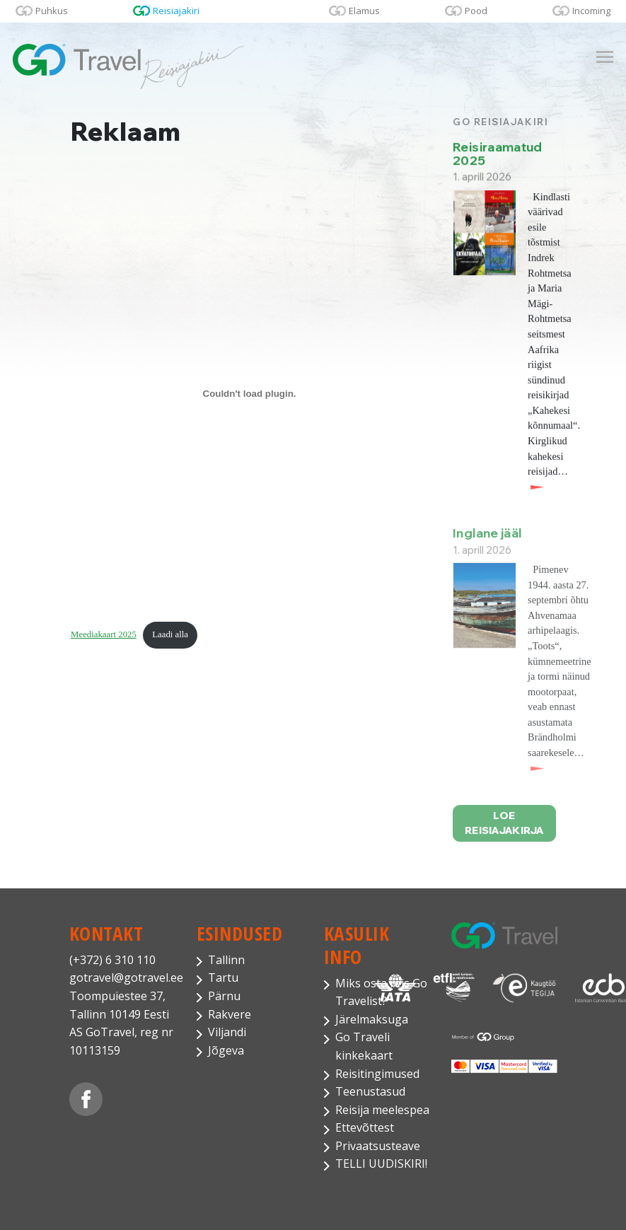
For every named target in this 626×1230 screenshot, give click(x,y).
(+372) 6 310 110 (112, 960)
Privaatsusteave (377, 1146)
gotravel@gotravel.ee (122, 977)
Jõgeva (226, 1050)
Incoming (591, 10)
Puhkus (51, 10)
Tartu (223, 977)
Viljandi (227, 1032)
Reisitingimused (377, 1073)
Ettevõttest (364, 1127)
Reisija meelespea (382, 1110)
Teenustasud (370, 1091)
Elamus (364, 10)
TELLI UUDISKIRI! (381, 1163)
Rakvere (229, 1014)
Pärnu (224, 996)
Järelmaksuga (371, 1019)
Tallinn (226, 960)
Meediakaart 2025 (104, 635)
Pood (476, 10)
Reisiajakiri (176, 10)
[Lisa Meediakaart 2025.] (249, 394)
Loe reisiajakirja (504, 831)
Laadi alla (170, 635)
